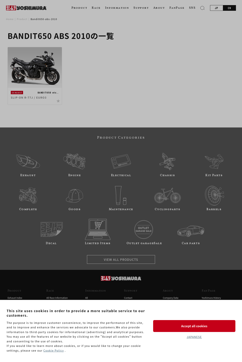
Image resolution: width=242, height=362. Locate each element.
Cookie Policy (53, 350)
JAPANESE (194, 337)
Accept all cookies (194, 326)
